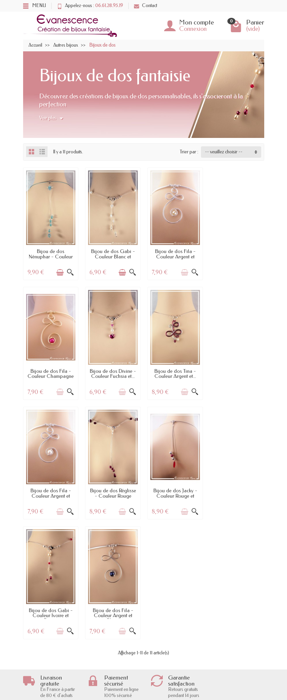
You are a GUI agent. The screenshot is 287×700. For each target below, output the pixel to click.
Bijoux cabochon (105, 667)
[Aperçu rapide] (70, 272)
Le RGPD (39, 676)
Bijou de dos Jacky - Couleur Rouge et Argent (51, 494)
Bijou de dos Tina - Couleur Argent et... (112, 372)
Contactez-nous (163, 667)
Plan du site (159, 676)
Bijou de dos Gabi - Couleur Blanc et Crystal (113, 256)
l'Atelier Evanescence (168, 659)
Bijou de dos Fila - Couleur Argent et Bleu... (174, 494)
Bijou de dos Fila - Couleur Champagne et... (236, 256)
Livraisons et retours (48, 642)
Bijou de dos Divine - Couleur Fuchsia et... (50, 372)
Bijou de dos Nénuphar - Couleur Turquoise (51, 256)
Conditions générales (49, 667)
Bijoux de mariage (107, 676)
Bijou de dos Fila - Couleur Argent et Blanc (174, 375)
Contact (145, 5)
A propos (157, 642)
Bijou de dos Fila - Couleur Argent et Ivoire (174, 256)
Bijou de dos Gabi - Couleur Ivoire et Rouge (113, 494)
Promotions (100, 642)
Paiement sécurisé (46, 659)
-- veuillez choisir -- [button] (223, 152)
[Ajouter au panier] (60, 272)
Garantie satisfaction (48, 651)
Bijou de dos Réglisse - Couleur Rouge (237, 372)
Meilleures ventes (105, 659)
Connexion (193, 29)
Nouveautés (100, 651)
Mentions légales (164, 651)
